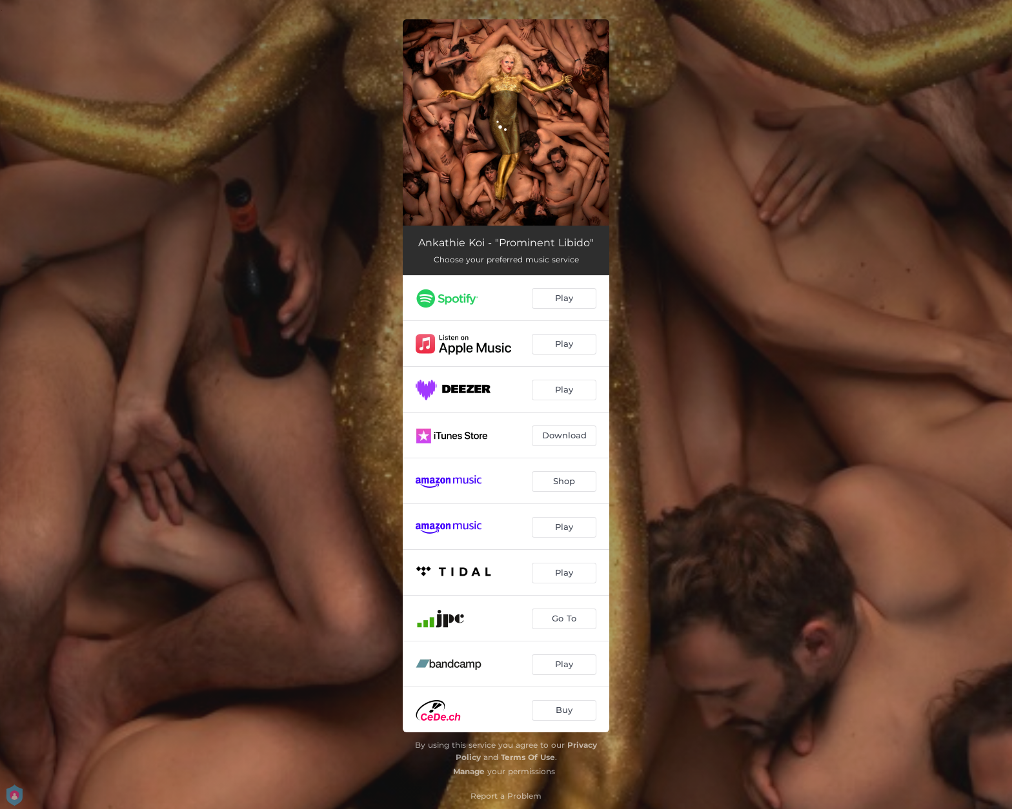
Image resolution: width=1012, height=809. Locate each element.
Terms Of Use (528, 757)
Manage (469, 771)
